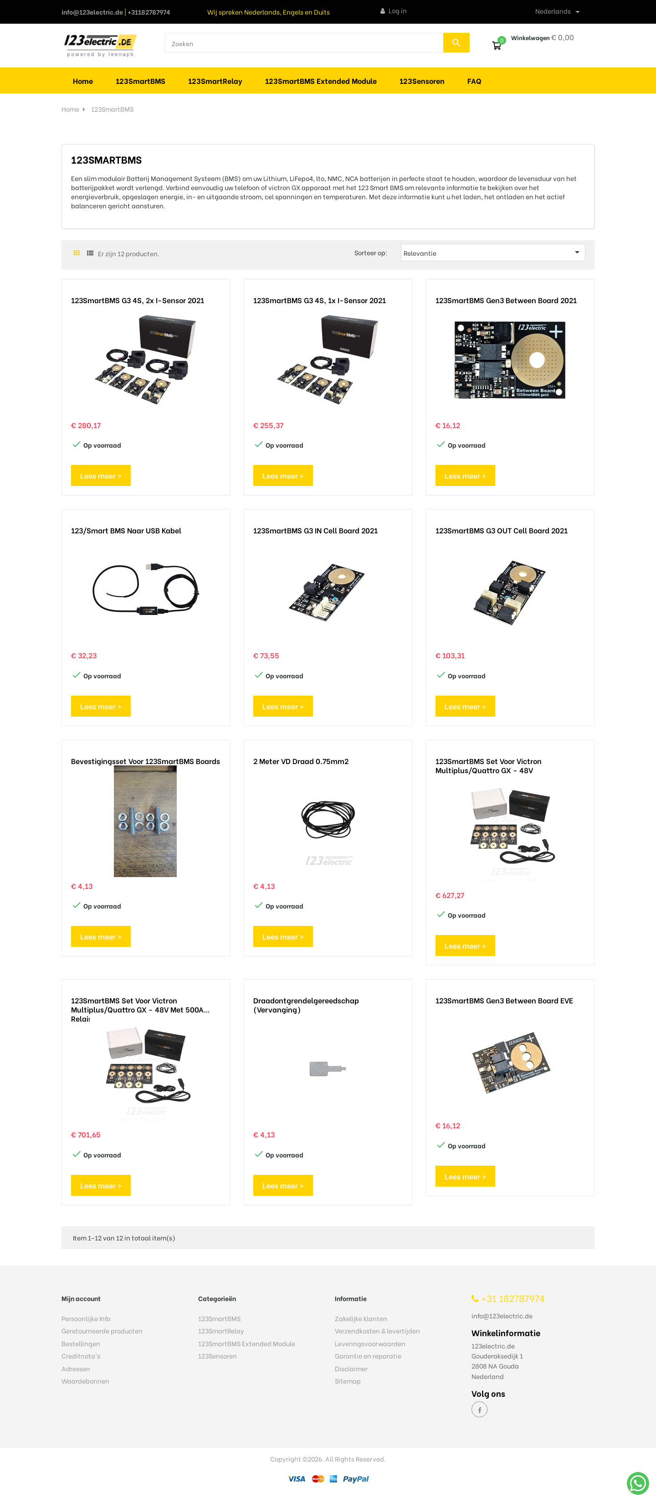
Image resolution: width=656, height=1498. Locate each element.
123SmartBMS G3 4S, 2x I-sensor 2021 (137, 300)
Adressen (76, 1368)
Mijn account (81, 1298)
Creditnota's (81, 1355)
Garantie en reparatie (368, 1355)
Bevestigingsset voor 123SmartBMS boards (145, 760)
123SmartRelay (221, 1330)
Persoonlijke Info (86, 1318)
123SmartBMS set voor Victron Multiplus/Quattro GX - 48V (489, 765)
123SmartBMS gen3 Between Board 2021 (506, 300)
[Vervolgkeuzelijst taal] (559, 12)
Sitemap (348, 1380)
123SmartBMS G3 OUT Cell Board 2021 (502, 530)
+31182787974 (149, 11)
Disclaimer (351, 1368)
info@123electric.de (92, 11)
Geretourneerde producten (102, 1330)
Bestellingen (81, 1343)
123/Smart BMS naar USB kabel (126, 530)
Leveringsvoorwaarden (370, 1343)
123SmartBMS (219, 1318)
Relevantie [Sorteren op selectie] (493, 252)
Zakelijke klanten (361, 1318)
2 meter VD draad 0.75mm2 (300, 760)
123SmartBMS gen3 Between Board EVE (504, 1000)
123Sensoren (217, 1355)
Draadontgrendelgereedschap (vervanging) (306, 1005)
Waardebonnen (85, 1380)
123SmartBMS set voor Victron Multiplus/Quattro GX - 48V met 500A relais (137, 1005)
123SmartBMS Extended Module (246, 1343)
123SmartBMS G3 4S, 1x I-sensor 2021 (319, 300)
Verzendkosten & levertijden (377, 1330)
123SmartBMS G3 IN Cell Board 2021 (315, 530)
